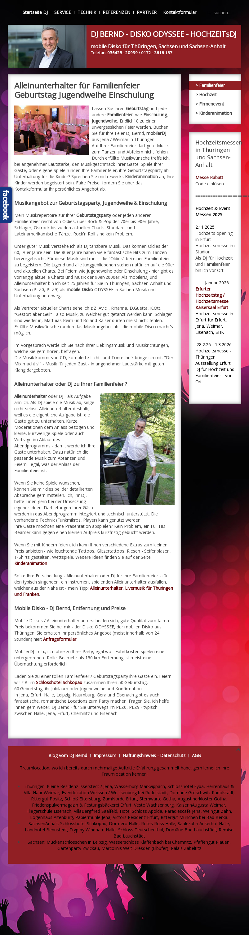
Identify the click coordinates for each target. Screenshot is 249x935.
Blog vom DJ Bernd (67, 755)
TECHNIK (87, 12)
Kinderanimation (30, 563)
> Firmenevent (209, 104)
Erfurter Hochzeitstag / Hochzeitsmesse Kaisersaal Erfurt (212, 298)
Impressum (105, 755)
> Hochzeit (206, 94)
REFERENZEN (116, 12)
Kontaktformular (179, 12)
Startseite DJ (35, 12)
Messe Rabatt (209, 177)
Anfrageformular (59, 639)
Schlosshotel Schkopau (59, 682)
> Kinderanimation (213, 113)
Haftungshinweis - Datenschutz (154, 755)
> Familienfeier (210, 85)
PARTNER (147, 12)
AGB (196, 755)
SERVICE (62, 12)
